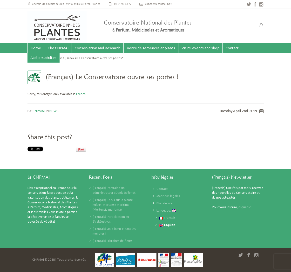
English (167, 225)
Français (167, 218)
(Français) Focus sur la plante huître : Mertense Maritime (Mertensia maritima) (113, 204)
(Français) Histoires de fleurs (113, 240)
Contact (162, 188)
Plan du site (164, 203)
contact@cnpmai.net (158, 3)
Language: (166, 210)
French (81, 94)
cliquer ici (244, 207)
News (54, 111)
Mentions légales (168, 196)
